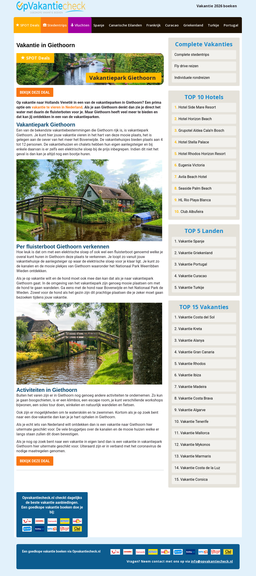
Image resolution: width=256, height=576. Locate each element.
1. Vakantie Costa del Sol (194, 317)
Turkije (213, 25)
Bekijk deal (35, 92)
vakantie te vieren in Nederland (57, 107)
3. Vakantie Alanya (189, 340)
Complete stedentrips (191, 54)
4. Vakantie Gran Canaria (194, 352)
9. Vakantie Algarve (190, 410)
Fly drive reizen (186, 66)
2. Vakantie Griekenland (193, 253)
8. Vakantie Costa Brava (193, 398)
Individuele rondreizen (192, 77)
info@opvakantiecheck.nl (212, 561)
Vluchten (79, 25)
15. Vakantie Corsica (191, 479)
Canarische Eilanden (125, 25)
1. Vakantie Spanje (189, 241)
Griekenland (193, 25)
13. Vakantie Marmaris (192, 456)
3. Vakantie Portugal (190, 264)
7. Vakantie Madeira (190, 387)
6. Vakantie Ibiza (187, 375)
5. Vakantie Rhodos (190, 364)
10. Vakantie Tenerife (191, 421)
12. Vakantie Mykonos (192, 444)
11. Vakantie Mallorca (192, 433)
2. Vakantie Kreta (188, 329)
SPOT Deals (27, 25)
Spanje (98, 25)
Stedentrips (55, 25)
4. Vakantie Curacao (190, 276)
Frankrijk (153, 25)
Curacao (172, 25)
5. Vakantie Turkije (189, 287)
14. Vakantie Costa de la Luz (197, 468)
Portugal (231, 25)
